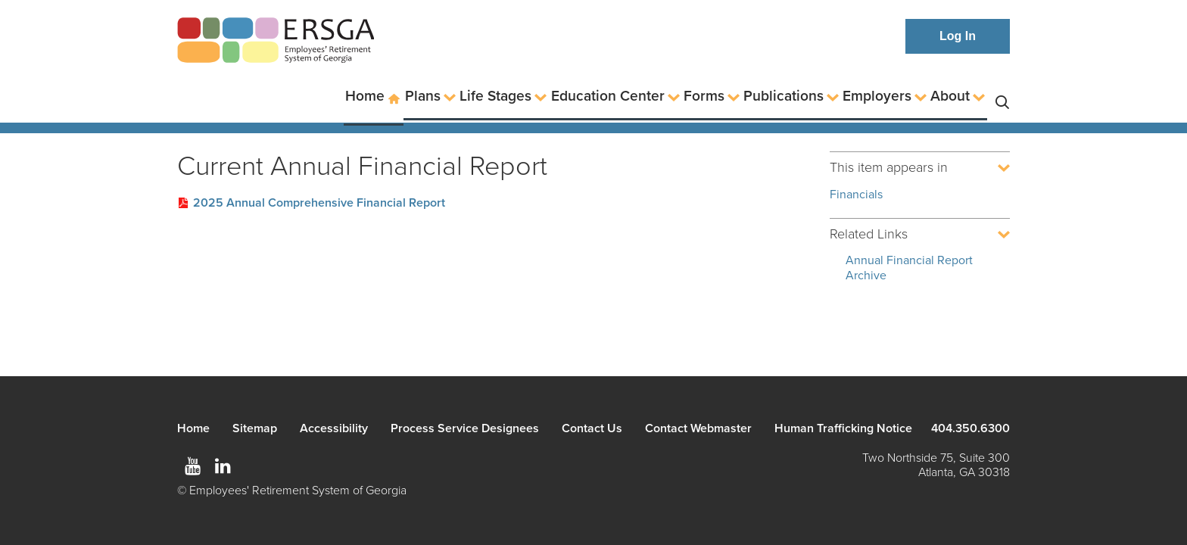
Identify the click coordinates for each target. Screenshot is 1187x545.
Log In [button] (957, 36)
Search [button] (1002, 96)
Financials (856, 194)
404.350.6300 (970, 428)
